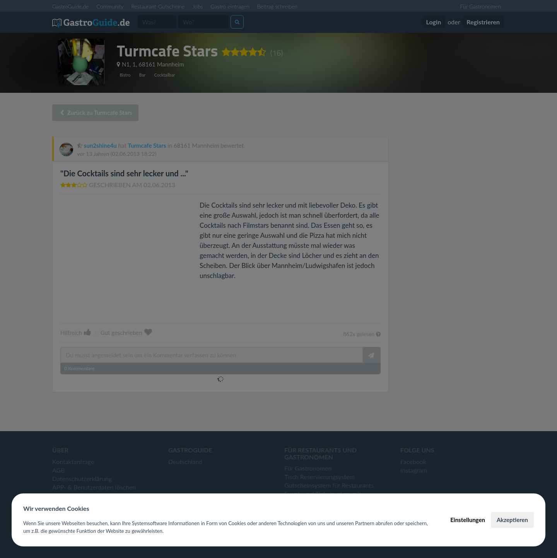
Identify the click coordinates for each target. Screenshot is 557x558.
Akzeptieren (512, 519)
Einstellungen (467, 519)
